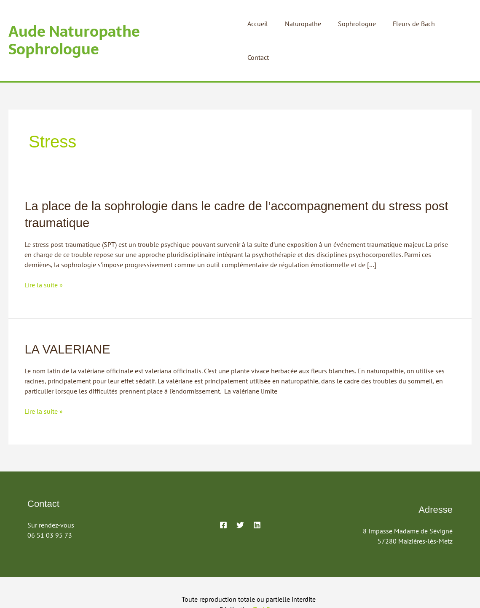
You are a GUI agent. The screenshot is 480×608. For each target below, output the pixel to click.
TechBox (265, 574)
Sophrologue (355, 23)
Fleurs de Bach (409, 23)
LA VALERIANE (68, 314)
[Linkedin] (257, 490)
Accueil (262, 23)
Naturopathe (305, 23)
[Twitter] (240, 490)
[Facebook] (223, 490)
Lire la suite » (43, 251)
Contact (454, 23)
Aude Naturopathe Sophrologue (121, 23)
